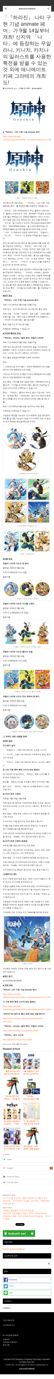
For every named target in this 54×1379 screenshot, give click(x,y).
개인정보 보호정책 (10, 1342)
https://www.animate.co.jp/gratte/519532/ (20, 1030)
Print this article (10, 1182)
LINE (8, 1293)
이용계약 (6, 1339)
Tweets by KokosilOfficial (14, 1249)
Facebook (10, 1280)
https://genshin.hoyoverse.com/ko (17, 1039)
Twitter (9, 1160)
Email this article (11, 1177)
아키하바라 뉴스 (11, 88)
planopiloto (38, 88)
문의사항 (6, 1345)
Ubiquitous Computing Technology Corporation (32, 1359)
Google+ (10, 1168)
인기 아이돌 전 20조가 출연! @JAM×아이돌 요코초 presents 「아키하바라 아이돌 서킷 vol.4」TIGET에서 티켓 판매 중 (26, 1201)
